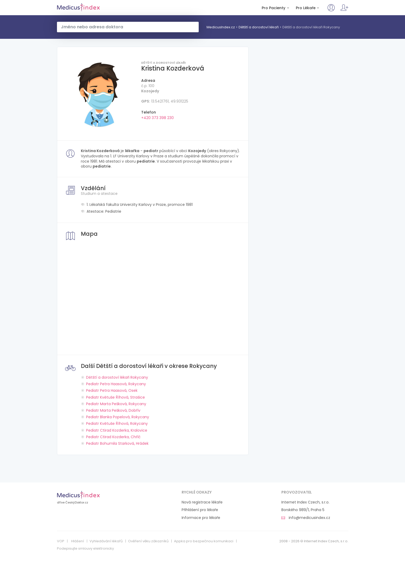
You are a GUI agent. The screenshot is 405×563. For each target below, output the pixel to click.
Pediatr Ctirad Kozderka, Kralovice (116, 430)
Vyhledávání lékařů (106, 541)
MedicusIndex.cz (78, 7)
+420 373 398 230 (157, 117)
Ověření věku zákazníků (148, 541)
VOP (60, 541)
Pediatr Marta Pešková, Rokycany (116, 403)
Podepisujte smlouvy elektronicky (85, 548)
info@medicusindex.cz (305, 517)
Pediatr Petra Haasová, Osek (112, 390)
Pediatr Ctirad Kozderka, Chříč (113, 436)
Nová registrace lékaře (202, 502)
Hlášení (77, 541)
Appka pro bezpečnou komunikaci (203, 541)
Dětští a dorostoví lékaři (259, 27)
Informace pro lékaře (201, 517)
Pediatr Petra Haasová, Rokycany (116, 384)
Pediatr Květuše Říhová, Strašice (115, 397)
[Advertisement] (302, 83)
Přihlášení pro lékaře (200, 509)
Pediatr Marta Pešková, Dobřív (113, 410)
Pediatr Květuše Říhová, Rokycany (117, 423)
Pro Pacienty (276, 8)
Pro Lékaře (308, 8)
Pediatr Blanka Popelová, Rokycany (117, 417)
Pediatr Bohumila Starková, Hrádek (117, 443)
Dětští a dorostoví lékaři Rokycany (311, 27)
